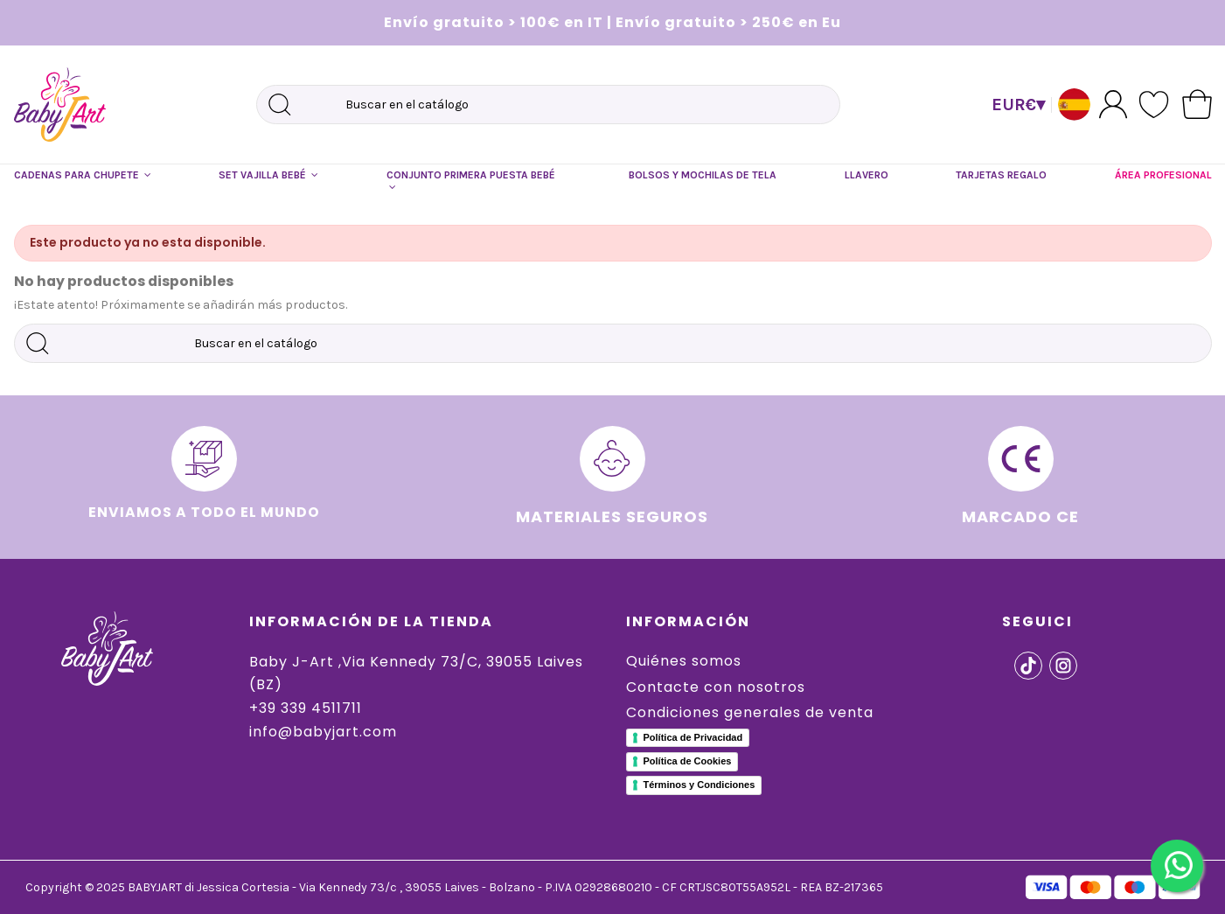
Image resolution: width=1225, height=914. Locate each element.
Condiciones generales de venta (750, 712)
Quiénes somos (683, 661)
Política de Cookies (688, 761)
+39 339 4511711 (305, 708)
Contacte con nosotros (715, 687)
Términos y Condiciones (699, 784)
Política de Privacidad (693, 737)
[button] (82, 176)
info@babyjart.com (323, 732)
